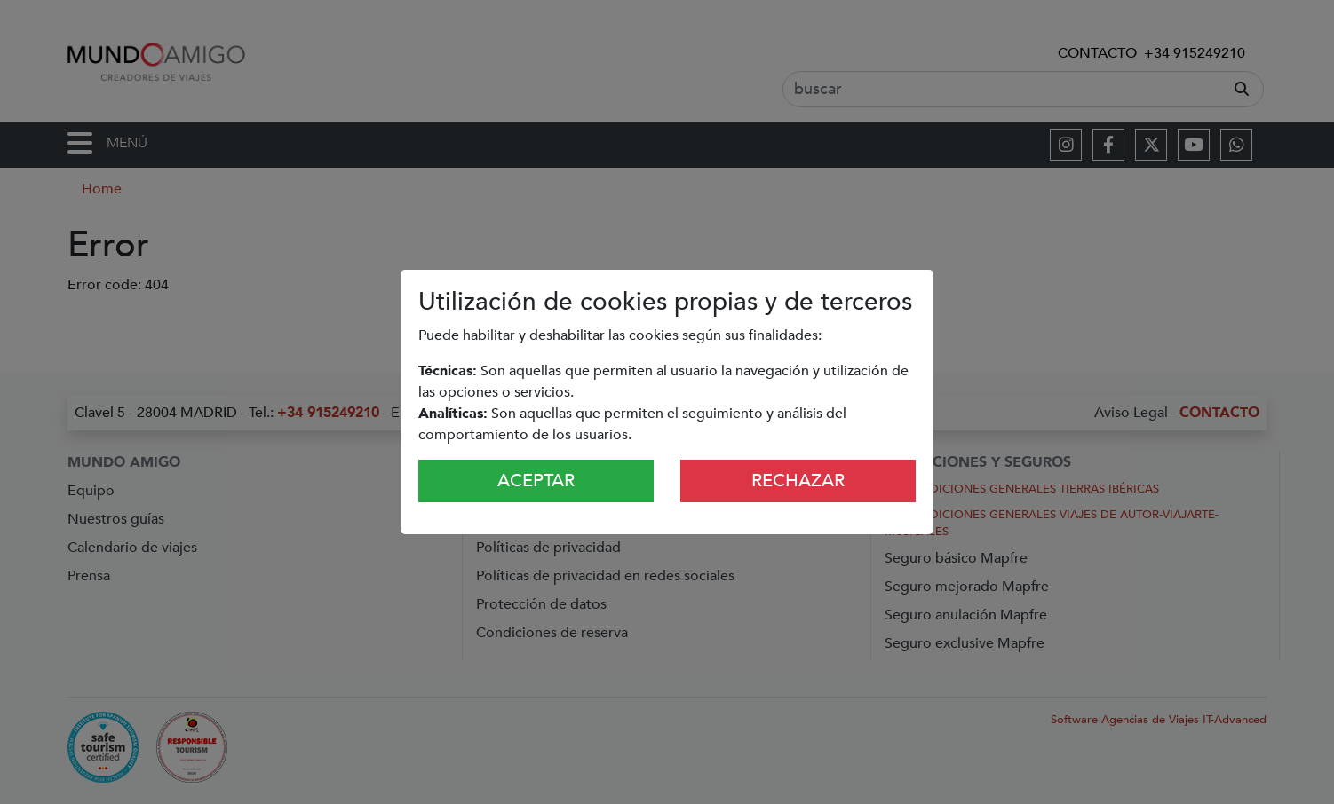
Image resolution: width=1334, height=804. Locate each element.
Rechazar (798, 481)
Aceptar (536, 481)
